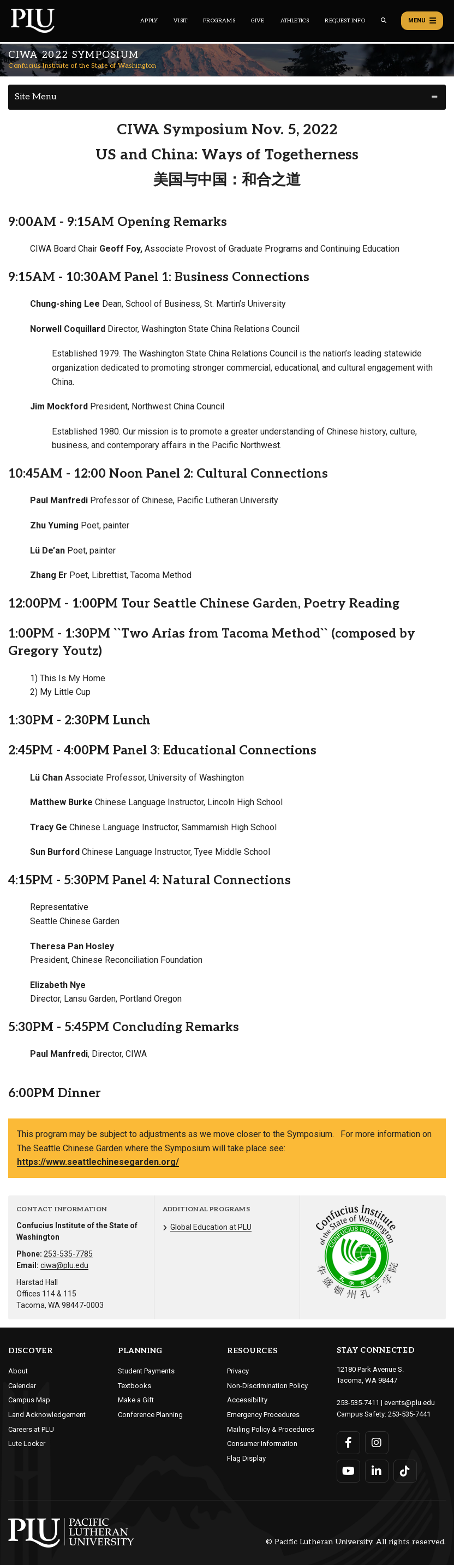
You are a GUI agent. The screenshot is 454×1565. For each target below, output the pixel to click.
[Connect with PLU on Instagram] (377, 1442)
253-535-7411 (358, 1403)
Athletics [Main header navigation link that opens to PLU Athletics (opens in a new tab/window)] (294, 20)
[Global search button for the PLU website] (383, 20)
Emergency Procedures (263, 1415)
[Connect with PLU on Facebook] (348, 1442)
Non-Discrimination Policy (267, 1386)
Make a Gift (136, 1400)
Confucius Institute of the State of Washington (82, 66)
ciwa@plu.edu (64, 1265)
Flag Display (246, 1458)
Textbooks (134, 1386)
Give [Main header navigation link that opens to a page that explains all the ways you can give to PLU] (258, 20)
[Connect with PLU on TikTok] (405, 1471)
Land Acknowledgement (47, 1415)
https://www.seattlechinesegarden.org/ (98, 1162)
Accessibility (247, 1400)
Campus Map (29, 1400)
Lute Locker (26, 1443)
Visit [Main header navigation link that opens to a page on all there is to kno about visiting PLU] (180, 20)
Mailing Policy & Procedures (270, 1429)
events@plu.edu (409, 1403)
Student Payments (146, 1371)
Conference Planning (150, 1415)
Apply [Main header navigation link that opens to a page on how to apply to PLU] (149, 20)
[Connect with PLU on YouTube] (348, 1471)
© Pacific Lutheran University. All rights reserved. (356, 1542)
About (18, 1371)
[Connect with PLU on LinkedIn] (377, 1471)
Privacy (238, 1371)
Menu (422, 21)
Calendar (22, 1386)
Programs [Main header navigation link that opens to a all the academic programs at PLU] (219, 20)
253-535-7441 (409, 1414)
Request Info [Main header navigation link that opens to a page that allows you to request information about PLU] (345, 20)
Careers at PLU (31, 1429)
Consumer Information (262, 1443)
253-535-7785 (68, 1253)
